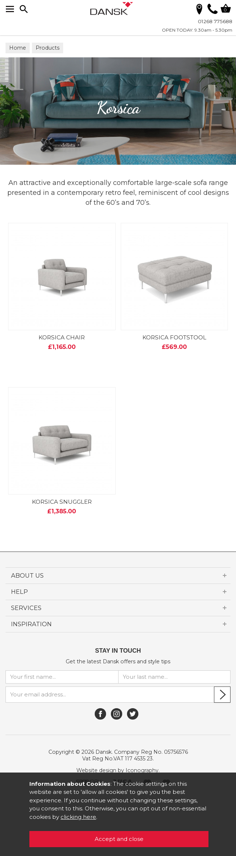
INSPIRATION (31, 624)
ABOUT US (27, 575)
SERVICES (26, 607)
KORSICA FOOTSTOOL (174, 337)
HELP (19, 591)
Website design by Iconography (117, 770)
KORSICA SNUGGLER (62, 501)
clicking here (78, 816)
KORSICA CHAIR (62, 337)
